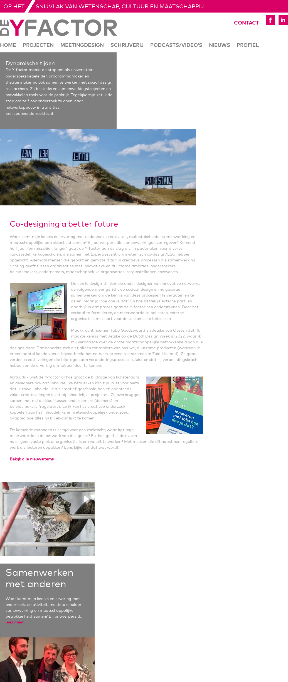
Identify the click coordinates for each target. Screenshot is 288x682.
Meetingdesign (82, 45)
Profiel (248, 45)
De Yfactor (58, 28)
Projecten (38, 45)
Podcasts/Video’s (176, 45)
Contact (238, 23)
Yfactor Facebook (270, 20)
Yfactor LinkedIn (283, 20)
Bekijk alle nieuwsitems (32, 459)
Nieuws (219, 45)
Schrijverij (127, 45)
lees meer (15, 622)
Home (8, 45)
